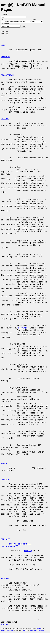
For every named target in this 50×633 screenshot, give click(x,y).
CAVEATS (5, 479)
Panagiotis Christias (37, 630)
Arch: (36, 19)
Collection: (6, 24)
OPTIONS (5, 119)
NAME (3, 45)
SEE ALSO (5, 539)
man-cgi (24, 630)
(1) (28, 551)
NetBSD (39, 628)
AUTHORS (5, 578)
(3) (23, 328)
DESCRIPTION (7, 75)
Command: (5, 14)
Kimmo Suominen (7, 630)
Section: (5, 19)
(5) (24, 544)
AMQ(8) (4, 624)
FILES (4, 463)
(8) (12, 544)
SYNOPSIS (5, 57)
